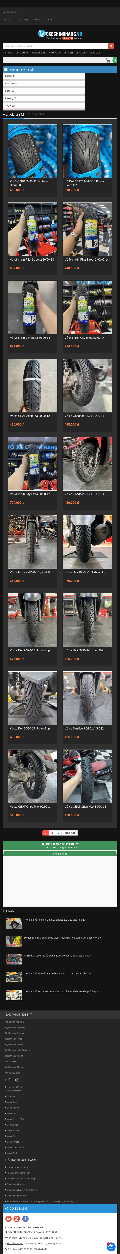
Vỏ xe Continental (14, 1147)
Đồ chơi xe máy (10, 12)
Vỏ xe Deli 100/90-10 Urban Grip (85, 572)
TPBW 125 (10, 106)
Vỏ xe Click (11, 1136)
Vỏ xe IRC (11, 1113)
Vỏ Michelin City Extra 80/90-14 (30, 337)
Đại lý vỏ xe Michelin (15, 1027)
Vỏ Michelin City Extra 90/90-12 (30, 494)
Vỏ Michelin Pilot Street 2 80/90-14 (32, 259)
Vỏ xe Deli (11, 1153)
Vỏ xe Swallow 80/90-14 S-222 (84, 728)
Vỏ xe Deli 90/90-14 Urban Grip (30, 728)
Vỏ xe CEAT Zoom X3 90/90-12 (30, 415)
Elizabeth (10, 76)
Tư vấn (36, 19)
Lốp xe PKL (10, 1061)
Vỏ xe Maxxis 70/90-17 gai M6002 (31, 572)
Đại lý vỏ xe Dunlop (14, 1033)
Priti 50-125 (11, 83)
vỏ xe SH (68, 53)
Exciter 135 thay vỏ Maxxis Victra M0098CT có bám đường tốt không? (62, 937)
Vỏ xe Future (12, 1142)
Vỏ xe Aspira (12, 1108)
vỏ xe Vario (81, 53)
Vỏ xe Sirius (11, 1125)
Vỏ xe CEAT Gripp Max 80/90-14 (85, 806)
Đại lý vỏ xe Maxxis (14, 1044)
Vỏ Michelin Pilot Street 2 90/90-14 (86, 259)
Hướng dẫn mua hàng (16, 1167)
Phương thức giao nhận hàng (20, 1178)
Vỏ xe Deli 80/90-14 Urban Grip (84, 650)
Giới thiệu (10, 1096)
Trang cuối (69, 833)
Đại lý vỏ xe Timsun (14, 1067)
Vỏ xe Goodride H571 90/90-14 (84, 415)
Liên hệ (49, 19)
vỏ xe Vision (55, 53)
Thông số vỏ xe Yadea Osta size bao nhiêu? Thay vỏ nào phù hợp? (60, 991)
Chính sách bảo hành (16, 1195)
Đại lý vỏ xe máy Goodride (17, 1050)
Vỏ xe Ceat (11, 1102)
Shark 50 (9, 91)
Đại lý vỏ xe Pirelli (13, 1039)
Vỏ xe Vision (12, 1130)
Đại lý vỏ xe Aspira (14, 1056)
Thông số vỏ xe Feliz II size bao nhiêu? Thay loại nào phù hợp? (58, 973)
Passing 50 (10, 98)
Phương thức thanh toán (17, 1173)
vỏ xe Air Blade (39, 53)
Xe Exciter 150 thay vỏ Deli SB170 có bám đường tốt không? (57, 955)
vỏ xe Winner (22, 53)
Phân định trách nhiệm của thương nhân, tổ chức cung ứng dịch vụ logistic (41, 1201)
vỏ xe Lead (95, 53)
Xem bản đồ (60, 853)
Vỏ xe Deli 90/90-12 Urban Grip (30, 650)
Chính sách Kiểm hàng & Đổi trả (21, 1190)
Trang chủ (7, 19)
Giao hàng (23, 19)
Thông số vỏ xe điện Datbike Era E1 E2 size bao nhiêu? (54, 919)
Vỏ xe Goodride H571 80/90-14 (84, 494)
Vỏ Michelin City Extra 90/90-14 (85, 337)
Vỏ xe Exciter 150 (14, 1119)
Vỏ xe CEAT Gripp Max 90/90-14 (30, 806)
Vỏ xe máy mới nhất (14, 1022)
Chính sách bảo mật (15, 1184)
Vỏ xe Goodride (12, 1073)
